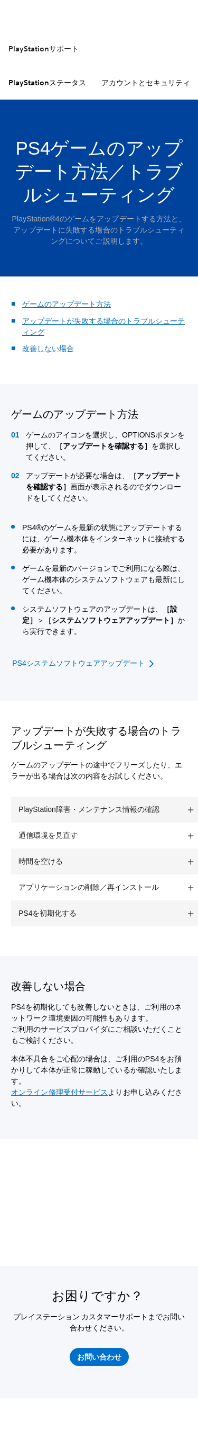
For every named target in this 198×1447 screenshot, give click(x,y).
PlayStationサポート (43, 48)
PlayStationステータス (47, 82)
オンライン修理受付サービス (59, 1092)
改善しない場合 (48, 348)
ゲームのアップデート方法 (66, 304)
